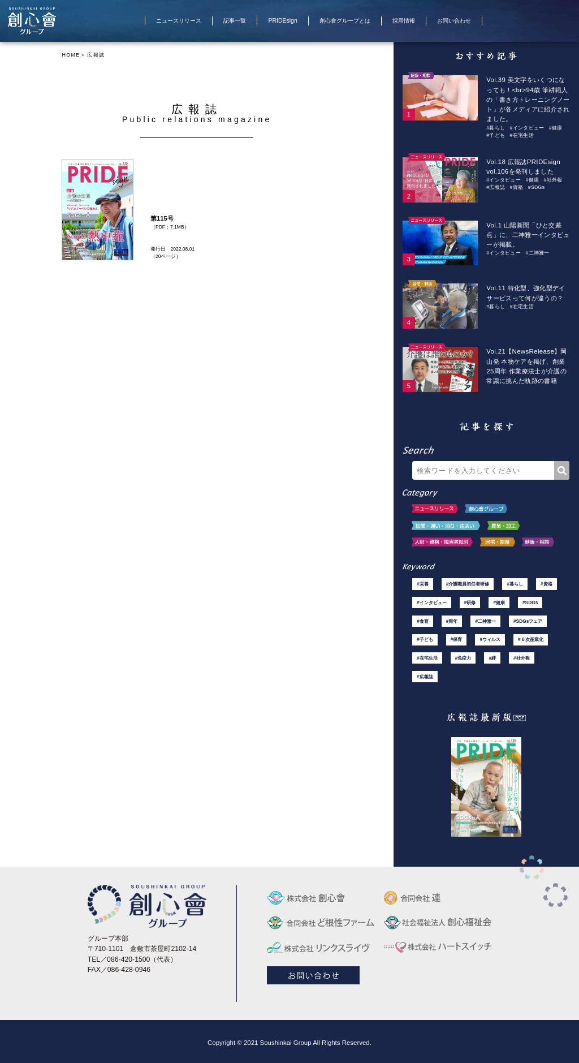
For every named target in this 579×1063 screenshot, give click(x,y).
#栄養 (422, 582)
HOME (70, 55)
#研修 (470, 600)
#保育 (456, 637)
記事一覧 (233, 21)
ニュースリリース (175, 21)
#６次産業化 (530, 637)
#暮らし (495, 126)
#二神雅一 (537, 250)
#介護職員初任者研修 (467, 582)
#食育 (422, 619)
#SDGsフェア (527, 619)
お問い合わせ (457, 21)
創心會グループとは (344, 21)
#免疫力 (463, 656)
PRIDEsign (282, 21)
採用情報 (405, 21)
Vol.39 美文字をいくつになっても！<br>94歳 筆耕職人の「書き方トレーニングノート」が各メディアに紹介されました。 (527, 98)
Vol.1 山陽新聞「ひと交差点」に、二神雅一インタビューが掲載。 (527, 233)
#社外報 (552, 177)
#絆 (492, 656)
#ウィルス (489, 637)
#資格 (516, 185)
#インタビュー (526, 126)
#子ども (495, 133)
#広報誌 (495, 185)
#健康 (556, 126)
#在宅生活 (521, 133)
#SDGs (536, 185)
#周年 (451, 619)
